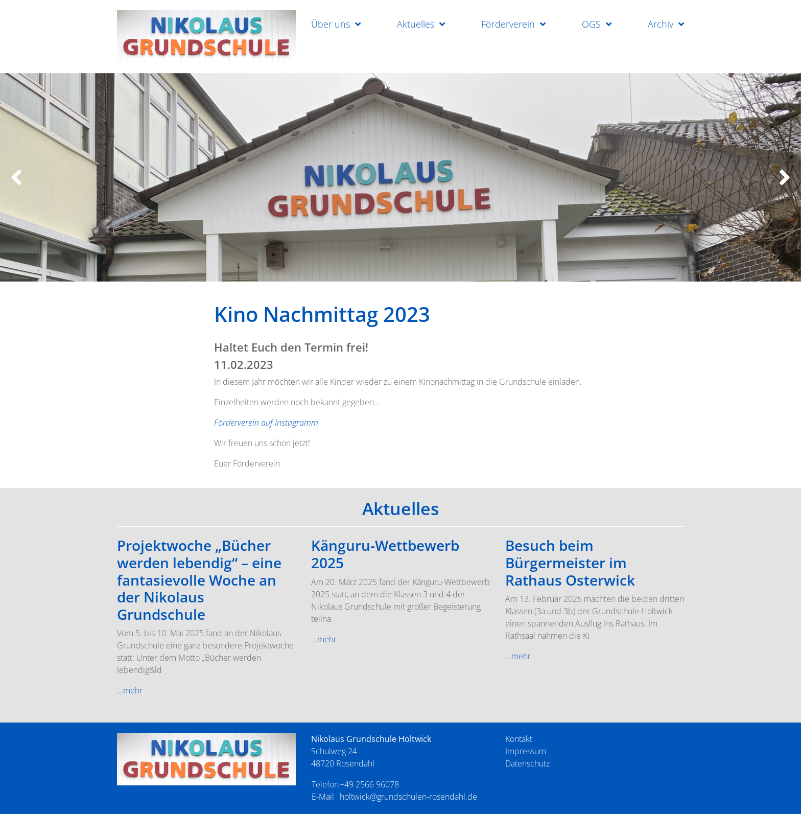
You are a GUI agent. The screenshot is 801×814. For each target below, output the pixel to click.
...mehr (130, 690)
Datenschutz (527, 763)
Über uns (330, 24)
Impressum (525, 751)
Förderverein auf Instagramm (266, 422)
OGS (591, 24)
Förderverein (508, 24)
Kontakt (518, 739)
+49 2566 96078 (369, 784)
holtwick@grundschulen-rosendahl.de (408, 796)
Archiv (660, 24)
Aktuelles (415, 24)
